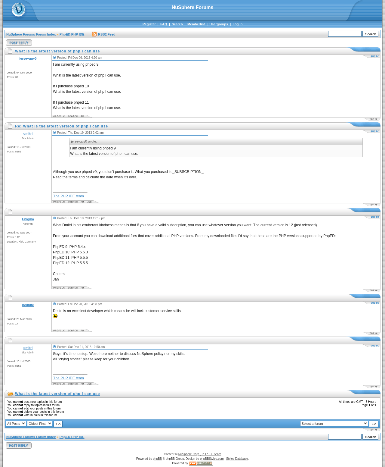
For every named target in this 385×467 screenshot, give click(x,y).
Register (149, 24)
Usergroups (218, 24)
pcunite (28, 305)
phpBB (157, 458)
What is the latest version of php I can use (57, 394)
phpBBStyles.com (212, 458)
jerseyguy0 (27, 58)
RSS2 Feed (103, 34)
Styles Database (237, 458)
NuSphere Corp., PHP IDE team (199, 454)
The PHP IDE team (68, 196)
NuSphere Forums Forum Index (31, 34)
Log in (237, 24)
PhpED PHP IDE (72, 34)
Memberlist (196, 24)
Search (177, 24)
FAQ (163, 24)
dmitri (28, 133)
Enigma (28, 219)
